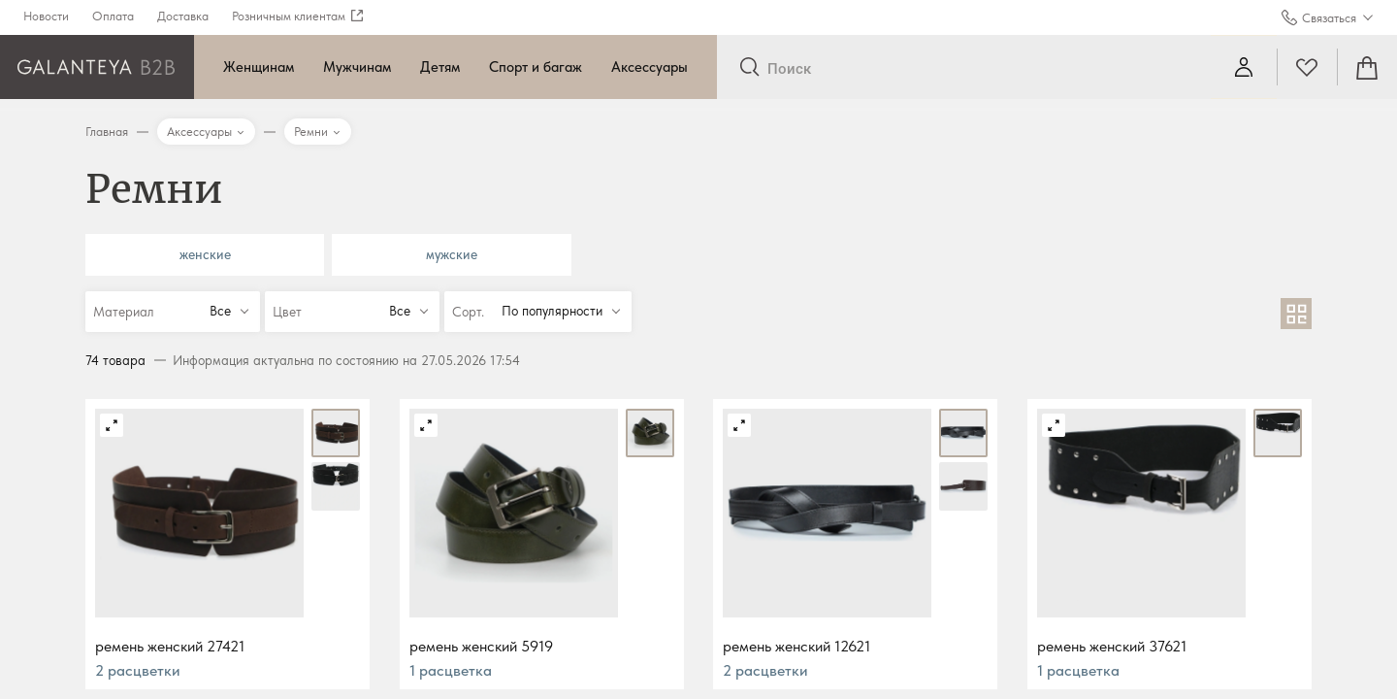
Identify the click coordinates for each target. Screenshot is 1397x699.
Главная (106, 131)
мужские (451, 254)
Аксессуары (649, 67)
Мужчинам (357, 67)
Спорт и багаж (535, 67)
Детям (440, 67)
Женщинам (258, 67)
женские (205, 254)
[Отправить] (749, 67)
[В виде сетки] (1296, 313)
